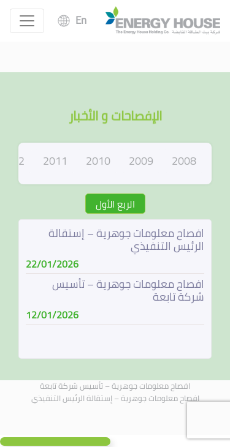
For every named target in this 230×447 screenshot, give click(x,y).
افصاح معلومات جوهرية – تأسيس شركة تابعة (115, 385)
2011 (55, 161)
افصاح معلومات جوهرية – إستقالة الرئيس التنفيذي (115, 398)
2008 (184, 161)
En (80, 20)
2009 (141, 161)
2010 (98, 161)
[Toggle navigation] (27, 21)
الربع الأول (115, 204)
